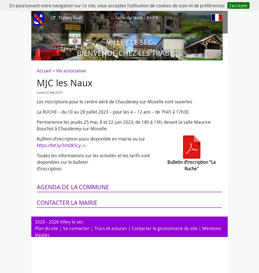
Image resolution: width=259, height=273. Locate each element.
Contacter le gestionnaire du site (165, 228)
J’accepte (238, 5)
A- (157, 17)
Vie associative (71, 71)
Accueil (44, 71)
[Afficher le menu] (38, 20)
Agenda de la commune (73, 187)
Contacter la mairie (67, 203)
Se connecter (76, 228)
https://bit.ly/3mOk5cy (59, 145)
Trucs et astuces (110, 228)
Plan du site (46, 228)
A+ (149, 17)
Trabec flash (70, 17)
